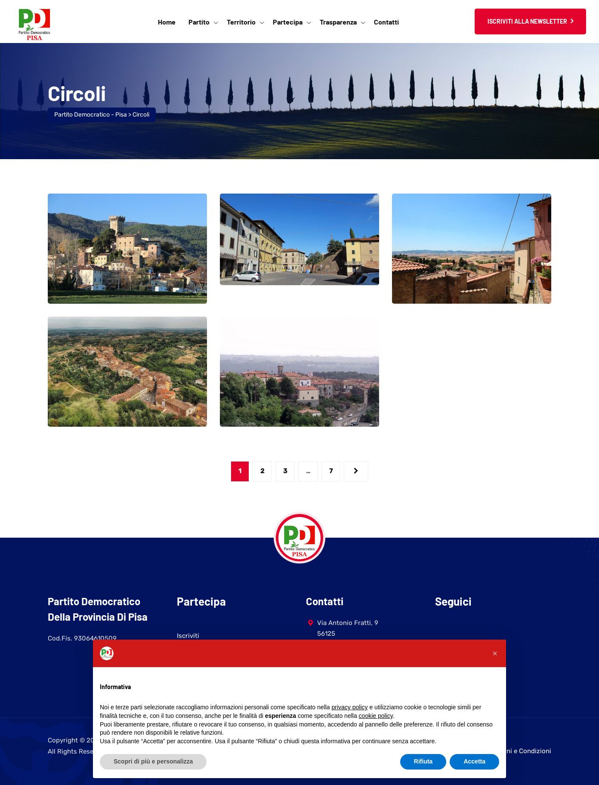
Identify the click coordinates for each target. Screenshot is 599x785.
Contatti (386, 22)
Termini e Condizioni (520, 751)
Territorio (241, 22)
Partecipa (288, 22)
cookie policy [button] (376, 715)
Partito (199, 22)
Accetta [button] (474, 761)
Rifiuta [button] (423, 761)
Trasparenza (338, 22)
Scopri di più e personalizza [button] (153, 761)
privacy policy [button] (350, 707)
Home (167, 22)
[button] (495, 653)
